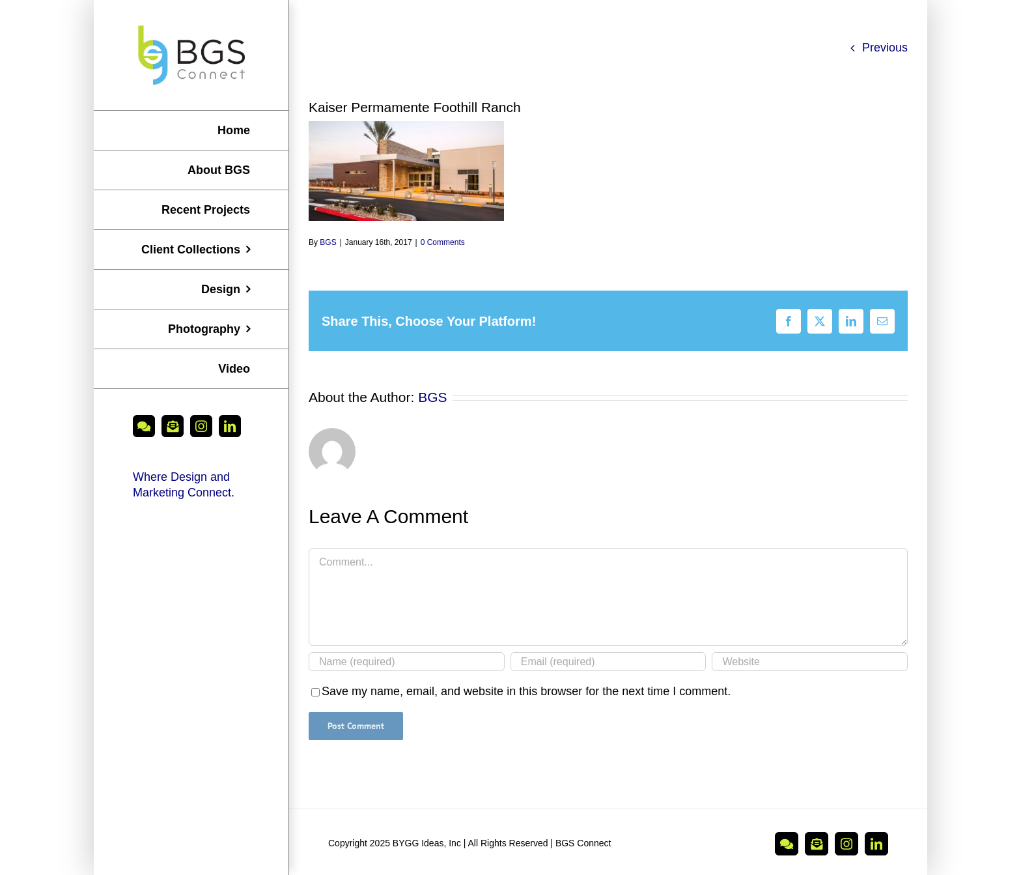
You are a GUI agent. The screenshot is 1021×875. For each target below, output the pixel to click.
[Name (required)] (407, 661)
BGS (328, 242)
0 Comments (443, 242)
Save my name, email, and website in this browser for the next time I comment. (526, 691)
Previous (885, 47)
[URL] (810, 661)
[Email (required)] (608, 661)
